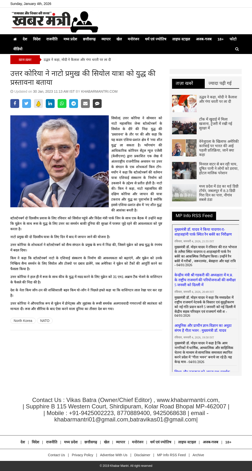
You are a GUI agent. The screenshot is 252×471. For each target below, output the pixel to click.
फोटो (233, 39)
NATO (44, 321)
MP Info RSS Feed (194, 215)
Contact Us (56, 455)
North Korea (23, 321)
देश (25, 39)
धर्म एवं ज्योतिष (155, 39)
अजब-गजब (204, 39)
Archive (198, 455)
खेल (119, 39)
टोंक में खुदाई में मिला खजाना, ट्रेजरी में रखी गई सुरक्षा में (215, 123)
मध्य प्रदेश (70, 39)
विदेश (36, 39)
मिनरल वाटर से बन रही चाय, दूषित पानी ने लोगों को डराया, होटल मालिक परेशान (219, 168)
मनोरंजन (133, 39)
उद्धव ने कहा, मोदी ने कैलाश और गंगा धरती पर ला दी (77, 60)
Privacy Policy (82, 455)
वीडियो (17, 49)
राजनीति (52, 39)
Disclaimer (142, 455)
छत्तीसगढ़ (89, 39)
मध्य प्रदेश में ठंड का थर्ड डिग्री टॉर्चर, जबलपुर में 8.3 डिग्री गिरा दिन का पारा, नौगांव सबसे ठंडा (218, 193)
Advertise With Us (113, 455)
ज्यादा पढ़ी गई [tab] (220, 83)
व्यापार (105, 39)
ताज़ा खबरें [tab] (184, 83)
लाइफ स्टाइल (181, 39)
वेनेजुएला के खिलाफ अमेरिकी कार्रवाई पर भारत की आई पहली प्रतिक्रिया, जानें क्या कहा (219, 148)
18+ (221, 39)
